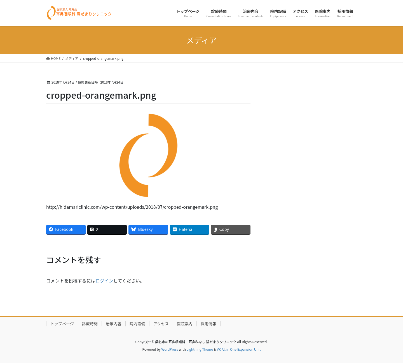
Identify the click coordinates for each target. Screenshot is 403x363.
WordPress (169, 349)
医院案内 (185, 323)
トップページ (62, 323)
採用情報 (208, 323)
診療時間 (90, 323)
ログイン (104, 280)
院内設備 (137, 323)
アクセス (161, 323)
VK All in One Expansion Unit (239, 349)
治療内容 (113, 323)
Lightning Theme (199, 349)
